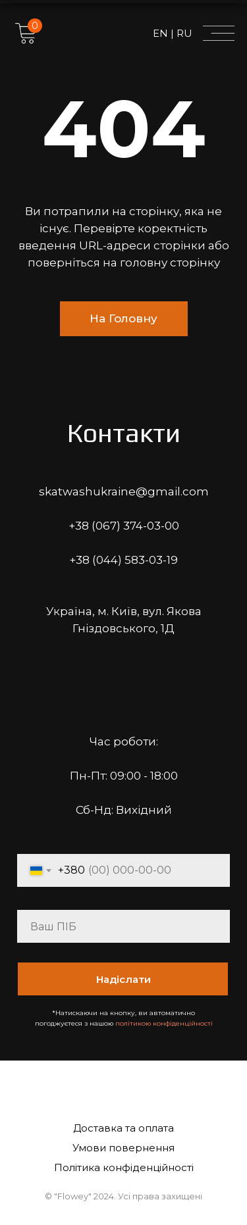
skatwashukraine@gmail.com (124, 491)
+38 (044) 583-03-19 (123, 559)
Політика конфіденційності (124, 1167)
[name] (123, 926)
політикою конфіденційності (164, 1023)
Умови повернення (123, 1147)
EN (162, 33)
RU (183, 33)
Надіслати (123, 979)
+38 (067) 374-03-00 (124, 525)
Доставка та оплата (123, 1128)
